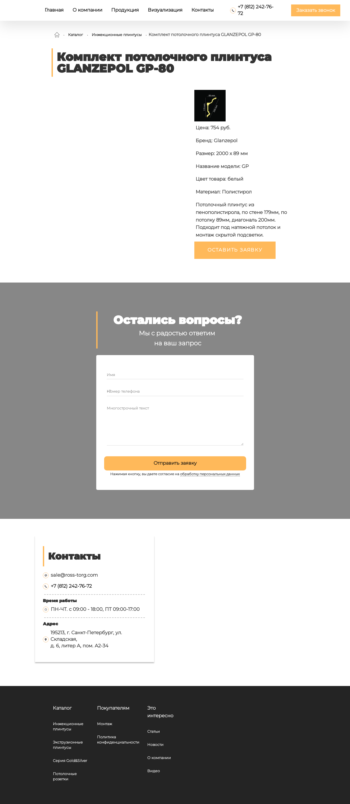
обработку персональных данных (210, 474)
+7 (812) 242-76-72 (71, 586)
